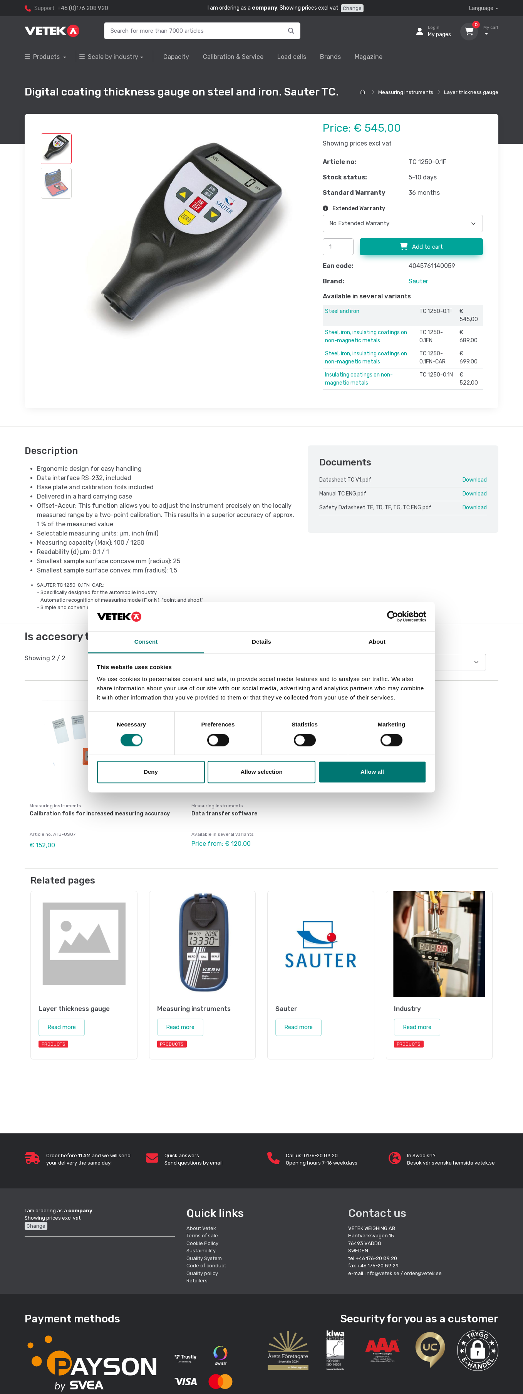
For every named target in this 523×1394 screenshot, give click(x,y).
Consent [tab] (146, 642)
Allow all (372, 772)
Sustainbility (201, 1250)
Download (475, 480)
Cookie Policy (202, 1243)
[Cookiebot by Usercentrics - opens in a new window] (392, 616)
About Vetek (201, 1228)
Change (352, 8)
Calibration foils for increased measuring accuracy (100, 813)
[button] (477, 1350)
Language (481, 8)
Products (43, 56)
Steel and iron (342, 311)
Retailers (197, 1281)
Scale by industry (108, 56)
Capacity (176, 56)
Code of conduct (206, 1265)
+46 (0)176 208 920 (82, 8)
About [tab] (377, 642)
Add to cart (421, 246)
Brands (330, 56)
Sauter (418, 281)
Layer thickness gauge (471, 92)
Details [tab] (261, 642)
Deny (151, 772)
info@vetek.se (382, 1273)
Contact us (377, 1213)
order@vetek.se (423, 1273)
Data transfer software (224, 813)
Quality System (204, 1258)
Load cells (291, 56)
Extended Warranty (354, 208)
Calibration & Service (233, 56)
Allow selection (261, 772)
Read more (61, 1027)
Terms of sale (202, 1235)
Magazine (368, 56)
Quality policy (202, 1273)
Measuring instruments (405, 92)
